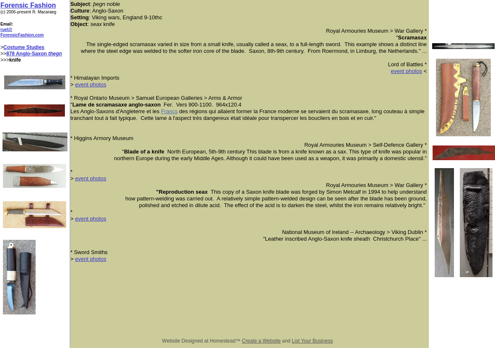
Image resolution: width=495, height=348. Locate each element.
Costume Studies (23, 47)
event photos (406, 71)
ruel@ (6, 29)
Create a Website (261, 341)
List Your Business (312, 341)
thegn (55, 54)
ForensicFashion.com (22, 35)
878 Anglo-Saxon (27, 54)
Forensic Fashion (28, 5)
